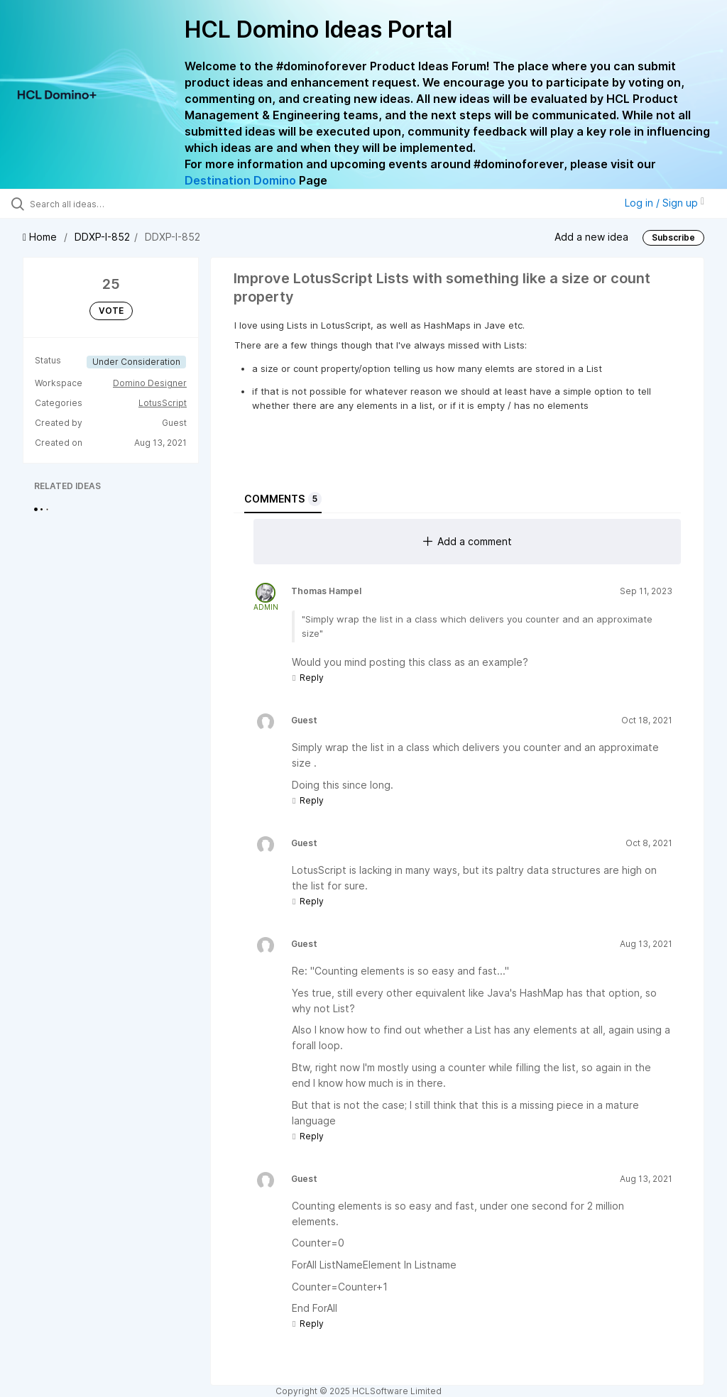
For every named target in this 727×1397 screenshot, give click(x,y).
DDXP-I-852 (102, 237)
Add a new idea (591, 236)
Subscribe (673, 237)
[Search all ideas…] (96, 203)
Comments (283, 499)
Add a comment (467, 541)
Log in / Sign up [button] (664, 203)
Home (41, 237)
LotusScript (162, 403)
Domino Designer (150, 383)
